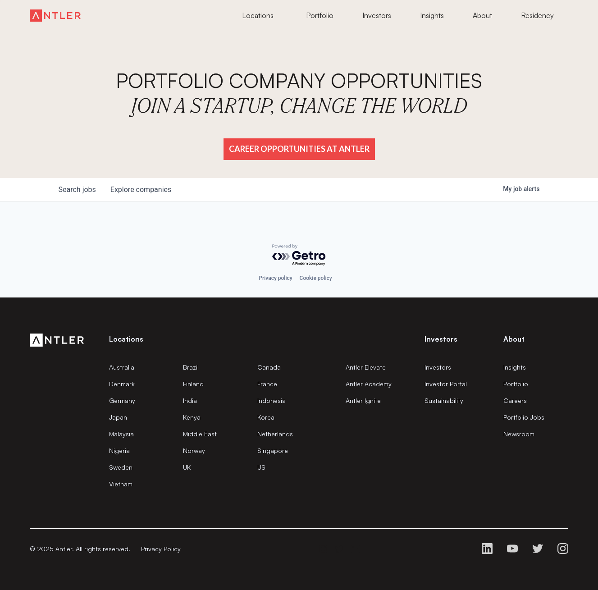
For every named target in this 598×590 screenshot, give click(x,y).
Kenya (192, 417)
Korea (265, 417)
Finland (193, 384)
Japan (118, 417)
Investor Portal (446, 384)
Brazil (191, 367)
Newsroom (518, 434)
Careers (515, 400)
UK (187, 467)
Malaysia (121, 434)
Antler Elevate (366, 367)
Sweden (120, 467)
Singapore (272, 450)
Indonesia (271, 400)
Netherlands (275, 434)
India (190, 400)
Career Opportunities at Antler (299, 149)
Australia (121, 367)
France (267, 384)
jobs (77, 189)
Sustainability (444, 400)
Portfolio (515, 384)
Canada (269, 367)
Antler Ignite (363, 400)
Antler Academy (369, 384)
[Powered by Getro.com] (299, 255)
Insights (514, 367)
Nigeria (119, 450)
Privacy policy (275, 278)
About (514, 338)
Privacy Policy (161, 549)
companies (140, 189)
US (261, 467)
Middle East (200, 434)
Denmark (122, 384)
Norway (194, 450)
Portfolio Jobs (523, 417)
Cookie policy (316, 278)
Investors (438, 367)
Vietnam (120, 484)
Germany (122, 400)
